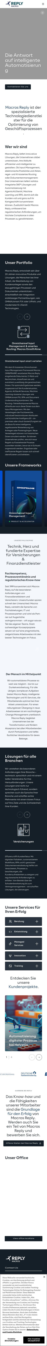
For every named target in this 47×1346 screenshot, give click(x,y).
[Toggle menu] (43, 4)
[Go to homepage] (17, 4)
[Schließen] (44, 1277)
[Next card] (27, 317)
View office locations (23, 1238)
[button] (18, 87)
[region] (23, 1310)
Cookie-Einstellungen (12, 1340)
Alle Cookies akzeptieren (34, 1340)
